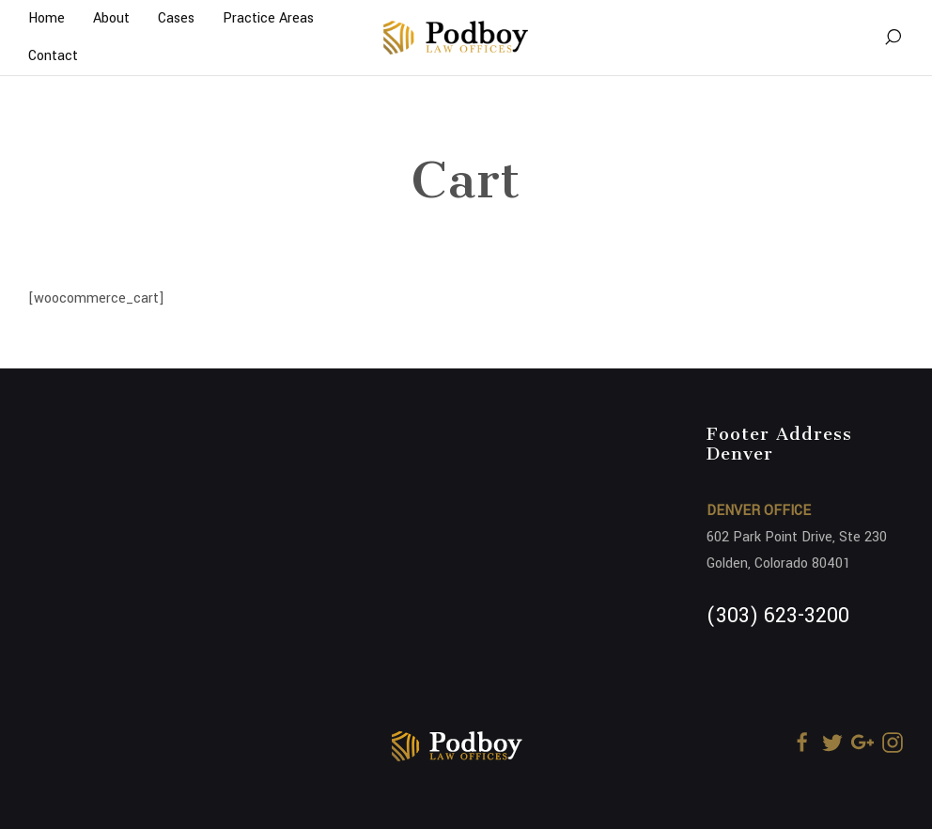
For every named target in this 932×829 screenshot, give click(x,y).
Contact (53, 56)
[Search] (892, 37)
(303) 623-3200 (778, 616)
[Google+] (862, 742)
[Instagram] (892, 742)
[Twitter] (832, 742)
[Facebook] (802, 742)
